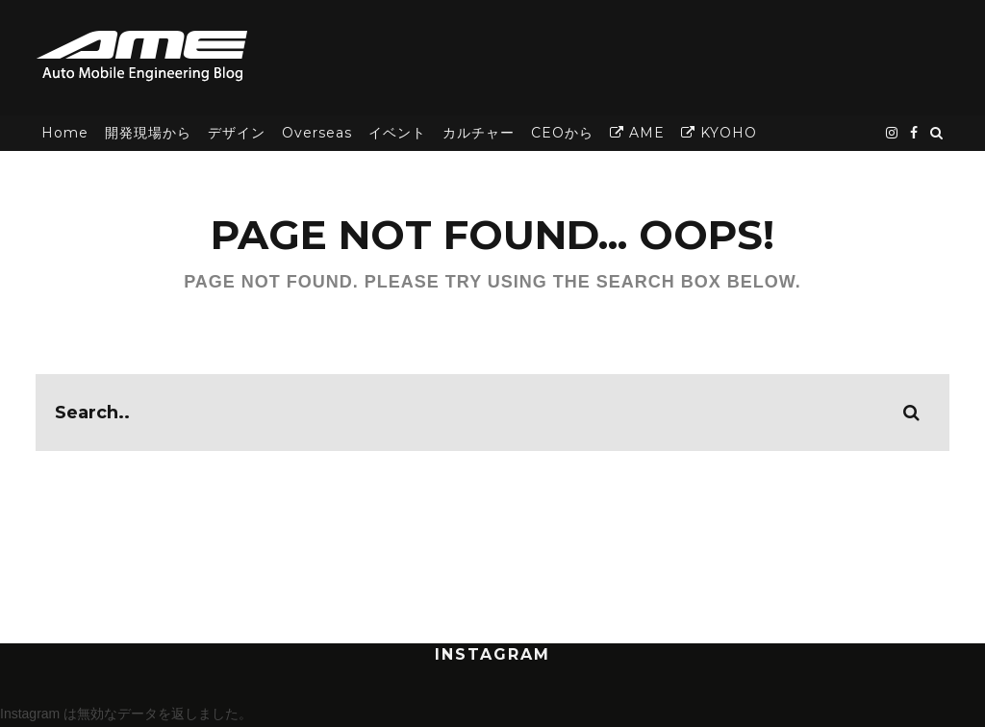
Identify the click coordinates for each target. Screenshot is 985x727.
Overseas (317, 132)
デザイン (236, 132)
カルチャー (478, 132)
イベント (397, 132)
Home (64, 132)
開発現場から (148, 132)
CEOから (562, 132)
